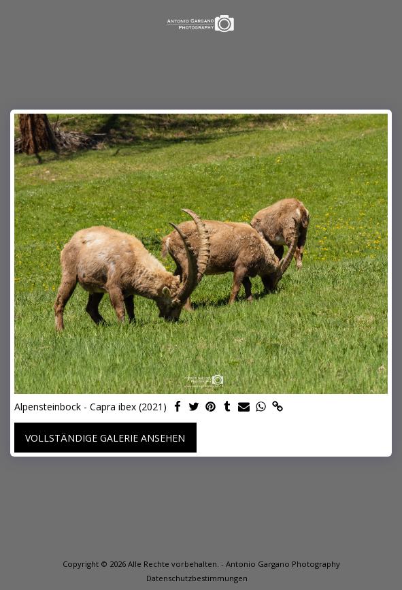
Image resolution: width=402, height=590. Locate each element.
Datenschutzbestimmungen (197, 578)
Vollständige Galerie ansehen (105, 437)
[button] (15, 23)
